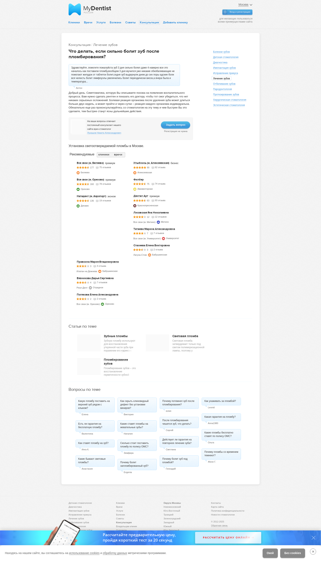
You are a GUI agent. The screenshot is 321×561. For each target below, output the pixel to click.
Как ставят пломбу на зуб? (93, 443)
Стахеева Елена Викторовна (151, 245)
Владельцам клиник (126, 526)
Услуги (101, 22)
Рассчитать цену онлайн (226, 537)
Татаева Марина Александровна (154, 229)
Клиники (74, 22)
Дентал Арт (140, 196)
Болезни (115, 22)
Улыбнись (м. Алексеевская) (151, 163)
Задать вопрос (175, 124)
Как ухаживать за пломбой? (220, 401)
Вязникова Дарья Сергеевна (95, 278)
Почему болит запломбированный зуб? (134, 464)
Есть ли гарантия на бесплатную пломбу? (90, 425)
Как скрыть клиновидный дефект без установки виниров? (134, 404)
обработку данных (115, 553)
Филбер (138, 179)
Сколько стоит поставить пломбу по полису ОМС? (134, 445)
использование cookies (84, 553)
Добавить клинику (175, 22)
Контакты (216, 503)
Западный (169, 522)
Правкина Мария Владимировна (98, 261)
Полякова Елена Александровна (97, 294)
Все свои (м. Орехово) (90, 179)
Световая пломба (185, 336)
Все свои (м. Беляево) (90, 163)
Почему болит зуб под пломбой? (175, 460)
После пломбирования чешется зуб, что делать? (176, 422)
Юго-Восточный (172, 511)
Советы (130, 22)
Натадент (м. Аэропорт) (91, 196)
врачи (118, 154)
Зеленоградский (172, 518)
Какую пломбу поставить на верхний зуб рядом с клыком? (94, 404)
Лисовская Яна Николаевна (151, 212)
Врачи (88, 22)
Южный (168, 526)
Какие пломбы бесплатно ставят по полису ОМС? (218, 434)
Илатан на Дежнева (87, 271)
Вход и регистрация (240, 12)
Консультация (149, 22)
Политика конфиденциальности (227, 511)
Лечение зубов (105, 45)
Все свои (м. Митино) (144, 222)
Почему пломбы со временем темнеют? (221, 453)
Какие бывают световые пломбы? (92, 460)
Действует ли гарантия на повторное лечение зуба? (177, 441)
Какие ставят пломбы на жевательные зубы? (134, 425)
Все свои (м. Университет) (147, 238)
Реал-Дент (82, 287)
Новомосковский (172, 507)
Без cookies (292, 553)
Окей (270, 553)
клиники (103, 154)
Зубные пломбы (116, 336)
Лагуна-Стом (140, 255)
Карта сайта (217, 507)
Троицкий (168, 514)
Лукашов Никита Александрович (104, 133)
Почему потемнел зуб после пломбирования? (178, 403)
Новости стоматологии (223, 514)
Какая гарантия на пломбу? (220, 416)
